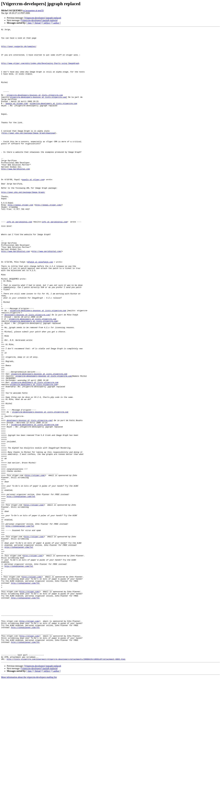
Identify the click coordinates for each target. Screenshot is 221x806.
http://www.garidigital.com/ (47, 296)
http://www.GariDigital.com (15, 197)
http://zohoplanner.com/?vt (21, 590)
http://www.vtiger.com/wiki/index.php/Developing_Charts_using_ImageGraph (40, 70)
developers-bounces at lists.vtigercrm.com (26, 372)
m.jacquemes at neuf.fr (33, 10)
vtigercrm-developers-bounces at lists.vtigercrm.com (35, 108)
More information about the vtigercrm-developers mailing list (29, 803)
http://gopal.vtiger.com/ (48, 240)
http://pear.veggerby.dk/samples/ (18, 50)
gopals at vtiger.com (16, 118)
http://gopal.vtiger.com (20, 240)
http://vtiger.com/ (35, 565)
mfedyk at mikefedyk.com (40, 308)
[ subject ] (46, 23)
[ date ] (30, 23)
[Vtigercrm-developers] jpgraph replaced (42, 18)
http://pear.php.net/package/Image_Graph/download (28, 154)
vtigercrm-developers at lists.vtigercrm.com (53, 118)
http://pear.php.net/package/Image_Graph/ (23, 225)
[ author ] (56, 23)
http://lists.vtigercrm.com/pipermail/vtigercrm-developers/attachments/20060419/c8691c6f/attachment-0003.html (66, 785)
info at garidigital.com (19, 260)
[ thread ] (38, 23)
